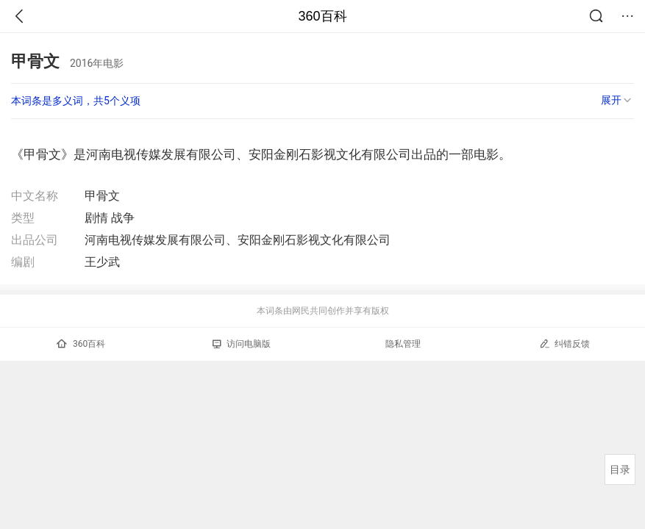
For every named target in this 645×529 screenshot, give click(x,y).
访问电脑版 (242, 344)
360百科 (322, 16)
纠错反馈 (564, 343)
